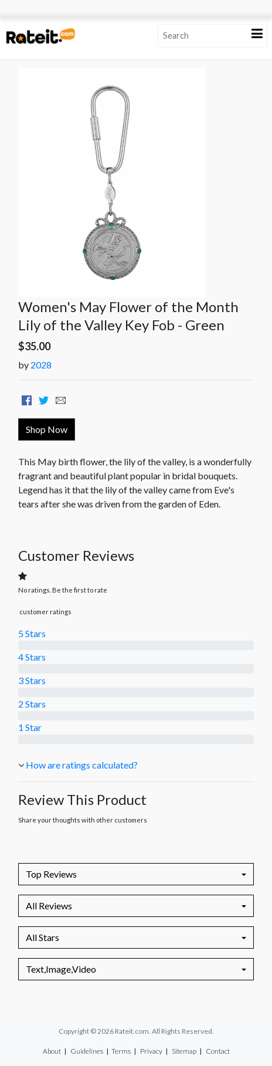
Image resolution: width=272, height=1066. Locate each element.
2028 (41, 364)
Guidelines (86, 1051)
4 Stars (32, 656)
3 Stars (32, 680)
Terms (121, 1051)
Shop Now (46, 429)
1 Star (30, 727)
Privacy (151, 1051)
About (52, 1051)
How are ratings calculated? (82, 764)
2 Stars (32, 703)
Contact (218, 1051)
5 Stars (32, 633)
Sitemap (184, 1051)
